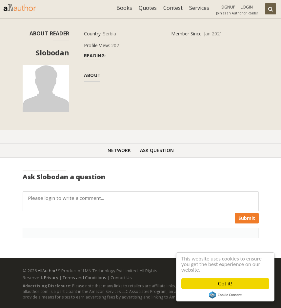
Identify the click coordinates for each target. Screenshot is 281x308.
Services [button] (199, 7)
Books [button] (124, 7)
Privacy (51, 277)
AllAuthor (49, 271)
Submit (246, 218)
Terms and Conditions (84, 277)
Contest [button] (173, 7)
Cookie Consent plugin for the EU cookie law (225, 294)
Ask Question (157, 150)
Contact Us (121, 277)
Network (119, 150)
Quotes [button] (148, 7)
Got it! (225, 283)
